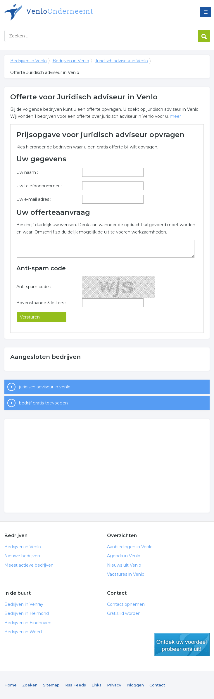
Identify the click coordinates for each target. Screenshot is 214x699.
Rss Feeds (75, 685)
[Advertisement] (107, 466)
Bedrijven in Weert (23, 631)
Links (96, 685)
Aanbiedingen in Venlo (130, 546)
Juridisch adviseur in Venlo (121, 60)
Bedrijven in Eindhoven (27, 622)
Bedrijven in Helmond (26, 613)
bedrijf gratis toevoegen (43, 403)
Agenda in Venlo (123, 555)
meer (175, 116)
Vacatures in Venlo (125, 574)
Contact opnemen (126, 604)
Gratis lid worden (124, 613)
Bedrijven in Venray (23, 604)
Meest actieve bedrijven (29, 565)
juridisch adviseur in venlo (44, 387)
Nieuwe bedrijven (22, 555)
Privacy (114, 685)
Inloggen (135, 685)
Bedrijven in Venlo (77, 12)
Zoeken (29, 685)
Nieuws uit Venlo (124, 565)
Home (10, 685)
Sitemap (51, 685)
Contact (157, 685)
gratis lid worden (182, 644)
